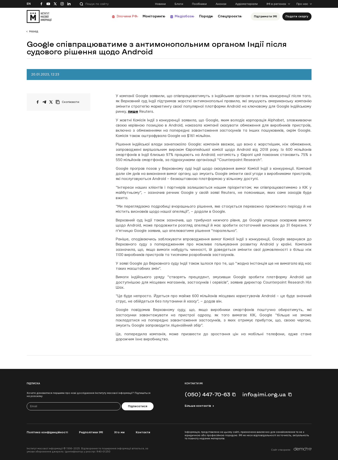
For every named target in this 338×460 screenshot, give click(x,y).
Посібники (199, 4)
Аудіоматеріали (246, 4)
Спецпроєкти (227, 16)
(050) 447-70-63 (207, 394)
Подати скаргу (296, 16)
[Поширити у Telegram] (44, 102)
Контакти (143, 432)
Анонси (221, 4)
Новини (160, 4)
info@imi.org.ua (264, 394)
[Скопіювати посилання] (68, 102)
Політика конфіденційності (47, 432)
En (29, 3)
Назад (33, 31)
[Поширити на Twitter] (51, 102)
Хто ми (119, 432)
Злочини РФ (112, 16)
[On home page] (39, 16)
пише (133, 111)
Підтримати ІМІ (265, 16)
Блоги (179, 4)
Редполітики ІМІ (91, 432)
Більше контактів (198, 405)
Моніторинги (142, 16)
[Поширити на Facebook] (38, 102)
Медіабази (175, 16)
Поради (200, 16)
